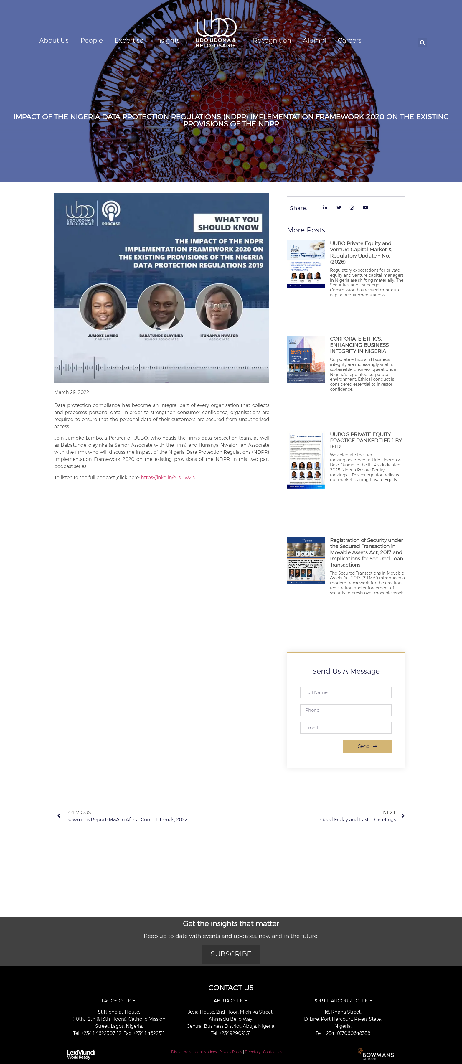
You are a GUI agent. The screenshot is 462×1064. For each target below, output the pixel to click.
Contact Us (272, 1052)
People (91, 40)
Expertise (129, 40)
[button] (422, 42)
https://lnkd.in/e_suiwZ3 (168, 477)
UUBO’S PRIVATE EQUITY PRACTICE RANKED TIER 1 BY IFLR (366, 440)
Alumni (314, 40)
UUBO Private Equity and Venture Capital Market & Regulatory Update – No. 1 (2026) (361, 252)
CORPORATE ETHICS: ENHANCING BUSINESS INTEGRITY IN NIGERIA (359, 345)
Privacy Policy (230, 1052)
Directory (252, 1052)
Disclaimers (181, 1052)
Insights (167, 40)
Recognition (272, 40)
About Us (54, 40)
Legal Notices (205, 1052)
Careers (350, 40)
